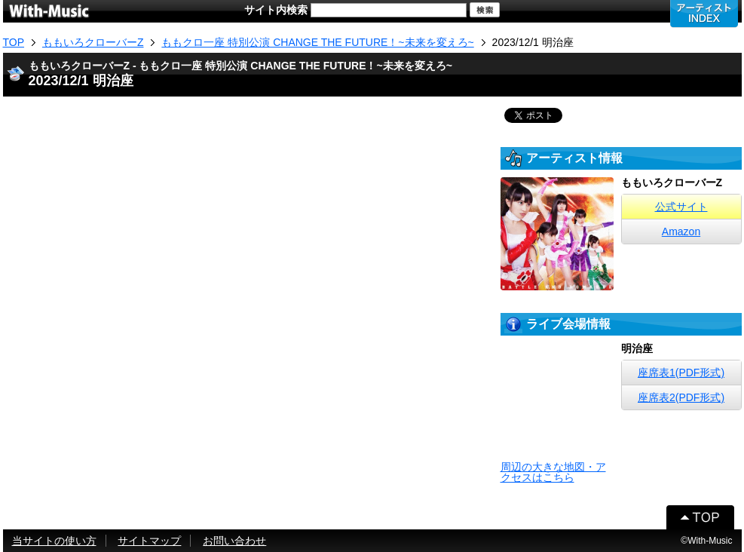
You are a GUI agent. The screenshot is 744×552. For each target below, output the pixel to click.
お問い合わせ (234, 541)
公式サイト (681, 207)
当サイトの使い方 (54, 541)
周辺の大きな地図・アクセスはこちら (553, 472)
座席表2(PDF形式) (681, 397)
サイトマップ (149, 541)
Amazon (681, 231)
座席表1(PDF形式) (681, 372)
